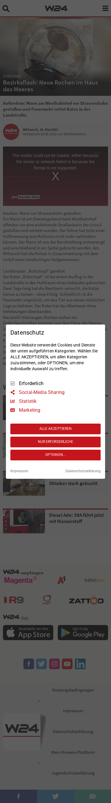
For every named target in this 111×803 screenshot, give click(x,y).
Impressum (19, 471)
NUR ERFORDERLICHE (55, 442)
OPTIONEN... (55, 455)
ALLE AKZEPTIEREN (55, 429)
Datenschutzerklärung (83, 471)
